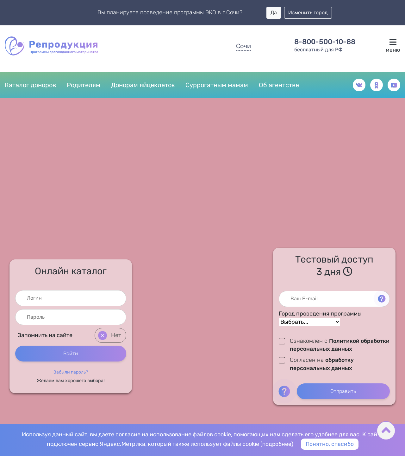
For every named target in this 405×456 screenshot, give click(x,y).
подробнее (276, 443)
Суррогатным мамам (216, 85)
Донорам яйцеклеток (143, 85)
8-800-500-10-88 (324, 42)
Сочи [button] (243, 46)
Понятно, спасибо (330, 443)
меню (392, 45)
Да (274, 13)
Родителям (83, 85)
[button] (71, 371)
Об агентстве (279, 85)
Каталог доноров (30, 85)
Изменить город (308, 13)
